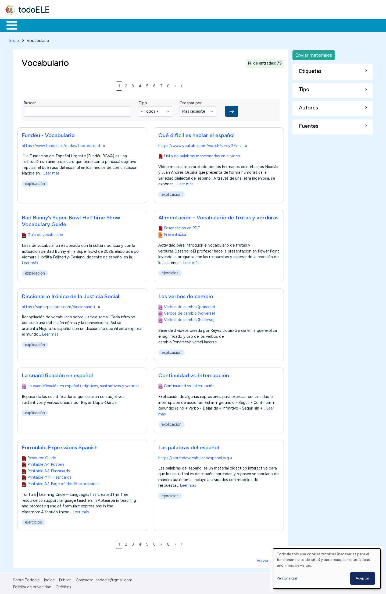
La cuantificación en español (57, 374)
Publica (65, 579)
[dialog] (327, 569)
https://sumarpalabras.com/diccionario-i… (61, 305)
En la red (127, 25)
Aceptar (363, 578)
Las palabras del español (188, 446)
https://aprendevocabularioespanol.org (195, 456)
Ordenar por (191, 102)
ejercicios (170, 272)
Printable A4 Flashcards (48, 469)
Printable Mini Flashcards (49, 476)
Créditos (63, 586)
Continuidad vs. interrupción (193, 374)
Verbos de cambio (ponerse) (189, 305)
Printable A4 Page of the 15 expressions (63, 482)
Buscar (221, 24)
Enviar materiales (313, 54)
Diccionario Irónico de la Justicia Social (70, 295)
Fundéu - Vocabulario (48, 134)
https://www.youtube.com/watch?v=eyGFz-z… (203, 145)
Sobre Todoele (26, 579)
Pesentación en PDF (182, 227)
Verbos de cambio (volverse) (189, 312)
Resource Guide (41, 456)
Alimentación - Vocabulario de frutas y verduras (218, 216)
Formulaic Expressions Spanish (60, 446)
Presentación (175, 233)
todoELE (34, 10)
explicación (35, 182)
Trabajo (97, 25)
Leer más (51, 172)
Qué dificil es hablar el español (196, 134)
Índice (49, 579)
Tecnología (161, 25)
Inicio (9, 24)
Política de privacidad (32, 586)
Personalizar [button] (287, 578)
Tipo (143, 102)
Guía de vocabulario (45, 233)
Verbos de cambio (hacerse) (189, 318)
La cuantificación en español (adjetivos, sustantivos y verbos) (83, 384)
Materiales (30, 25)
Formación (65, 25)
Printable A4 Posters (46, 463)
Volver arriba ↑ (270, 559)
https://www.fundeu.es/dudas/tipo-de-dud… (64, 145)
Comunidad (197, 25)
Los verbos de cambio (185, 295)
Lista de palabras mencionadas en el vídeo (202, 154)
